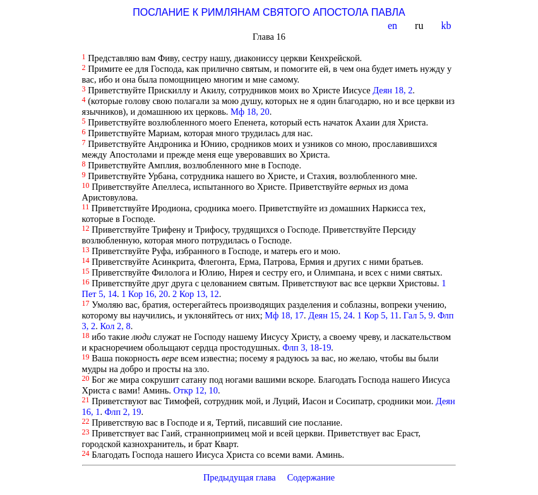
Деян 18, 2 (392, 90)
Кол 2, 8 (115, 326)
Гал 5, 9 (418, 315)
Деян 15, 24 (330, 315)
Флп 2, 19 (123, 412)
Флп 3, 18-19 (306, 347)
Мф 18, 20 (250, 112)
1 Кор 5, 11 (378, 315)
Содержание (310, 477)
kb (447, 25)
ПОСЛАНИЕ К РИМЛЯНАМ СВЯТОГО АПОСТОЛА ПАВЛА (269, 12)
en (394, 25)
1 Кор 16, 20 (144, 294)
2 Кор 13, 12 (195, 294)
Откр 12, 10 (196, 390)
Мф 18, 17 (284, 315)
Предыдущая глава (239, 477)
